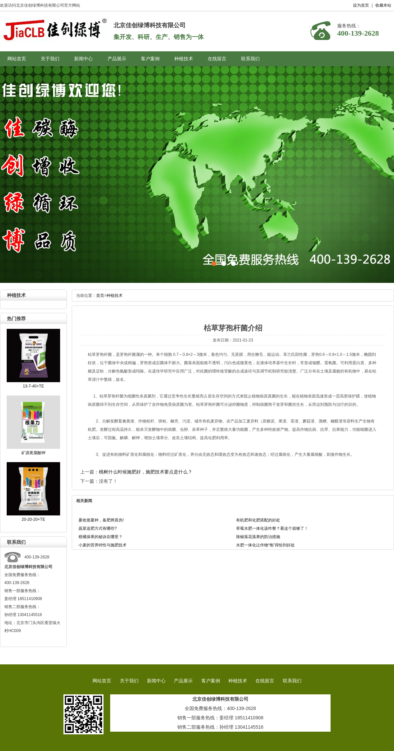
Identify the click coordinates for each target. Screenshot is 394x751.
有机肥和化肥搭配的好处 (258, 520)
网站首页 (16, 58)
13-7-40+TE (33, 386)
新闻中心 (83, 58)
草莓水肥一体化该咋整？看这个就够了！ (272, 528)
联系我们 (250, 58)
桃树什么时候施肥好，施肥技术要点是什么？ (145, 471)
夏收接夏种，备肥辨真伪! (101, 520)
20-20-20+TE (33, 519)
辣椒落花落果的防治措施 (258, 536)
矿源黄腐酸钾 (33, 452)
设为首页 (361, 5)
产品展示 (117, 58)
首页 (100, 295)
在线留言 (217, 58)
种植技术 (183, 58)
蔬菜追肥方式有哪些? (97, 528)
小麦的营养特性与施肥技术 (102, 545)
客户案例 (150, 58)
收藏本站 (383, 5)
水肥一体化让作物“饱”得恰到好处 (265, 545)
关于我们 (50, 58)
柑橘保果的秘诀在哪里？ (100, 536)
